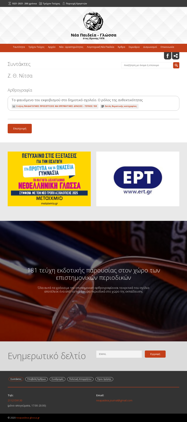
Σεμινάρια (134, 47)
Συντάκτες (16, 379)
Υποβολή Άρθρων (36, 379)
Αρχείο (52, 47)
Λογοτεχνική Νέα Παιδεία (100, 47)
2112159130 (15, 400)
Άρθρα (121, 47)
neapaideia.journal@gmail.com (114, 400)
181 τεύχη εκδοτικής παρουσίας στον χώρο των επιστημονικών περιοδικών (93, 274)
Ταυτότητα (19, 47)
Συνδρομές (57, 379)
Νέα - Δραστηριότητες (71, 47)
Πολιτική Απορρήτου (80, 379)
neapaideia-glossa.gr (28, 417)
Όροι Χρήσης (104, 379)
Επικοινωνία (167, 47)
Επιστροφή (19, 128)
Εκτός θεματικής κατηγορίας (121, 106)
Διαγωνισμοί (150, 47)
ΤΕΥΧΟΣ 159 (56, 106)
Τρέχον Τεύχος (36, 47)
